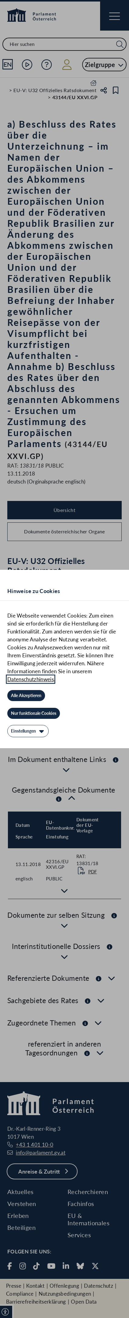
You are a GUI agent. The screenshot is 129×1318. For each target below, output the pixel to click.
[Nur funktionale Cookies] (33, 713)
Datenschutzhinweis (30, 679)
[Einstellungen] (28, 731)
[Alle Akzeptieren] (26, 695)
